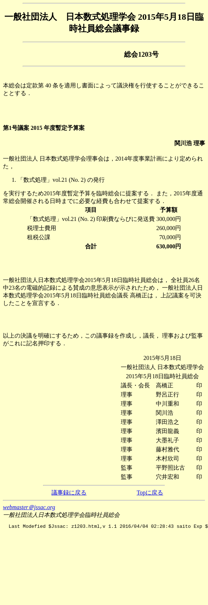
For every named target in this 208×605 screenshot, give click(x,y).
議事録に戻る (68, 492)
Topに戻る (149, 492)
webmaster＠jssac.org (29, 507)
